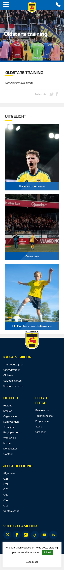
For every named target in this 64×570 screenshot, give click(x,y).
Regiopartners (11, 432)
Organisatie (10, 416)
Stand (38, 426)
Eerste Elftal (41, 400)
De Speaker (10, 448)
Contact (8, 454)
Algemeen (9, 473)
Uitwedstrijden (11, 370)
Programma (42, 421)
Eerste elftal (42, 410)
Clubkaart (9, 375)
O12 (5, 505)
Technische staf (44, 416)
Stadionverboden (13, 386)
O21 (5, 478)
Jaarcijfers (9, 427)
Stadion (7, 411)
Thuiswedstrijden (13, 364)
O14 (5, 500)
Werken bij (9, 438)
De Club (10, 397)
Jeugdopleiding (17, 465)
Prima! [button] (47, 552)
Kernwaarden (11, 421)
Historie (7, 405)
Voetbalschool (11, 511)
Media (7, 443)
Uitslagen (40, 432)
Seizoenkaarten (12, 380)
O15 (5, 495)
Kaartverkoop (17, 357)
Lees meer (32, 561)
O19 (5, 484)
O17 (5, 489)
